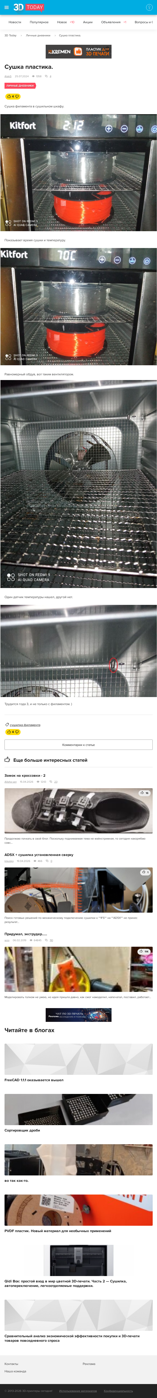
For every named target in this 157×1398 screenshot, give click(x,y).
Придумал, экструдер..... (26, 934)
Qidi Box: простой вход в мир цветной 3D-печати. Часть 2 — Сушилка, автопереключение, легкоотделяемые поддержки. (66, 1283)
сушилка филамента (25, 725)
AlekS (8, 76)
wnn (7, 940)
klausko (9, 861)
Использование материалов (78, 1391)
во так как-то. (17, 1181)
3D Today (10, 35)
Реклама (54, 53)
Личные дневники (38, 35)
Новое (65, 22)
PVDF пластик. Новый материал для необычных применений (58, 1231)
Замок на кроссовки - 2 (25, 775)
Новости (15, 22)
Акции (88, 22)
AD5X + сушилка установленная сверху (39, 855)
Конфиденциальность (118, 1391)
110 (51, 940)
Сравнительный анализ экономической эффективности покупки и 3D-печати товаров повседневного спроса (72, 1338)
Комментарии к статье (78, 745)
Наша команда (15, 1371)
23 (55, 781)
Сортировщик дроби (22, 1130)
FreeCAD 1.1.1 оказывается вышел (34, 1080)
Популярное (39, 22)
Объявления (113, 22)
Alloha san (11, 781)
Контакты (11, 1364)
